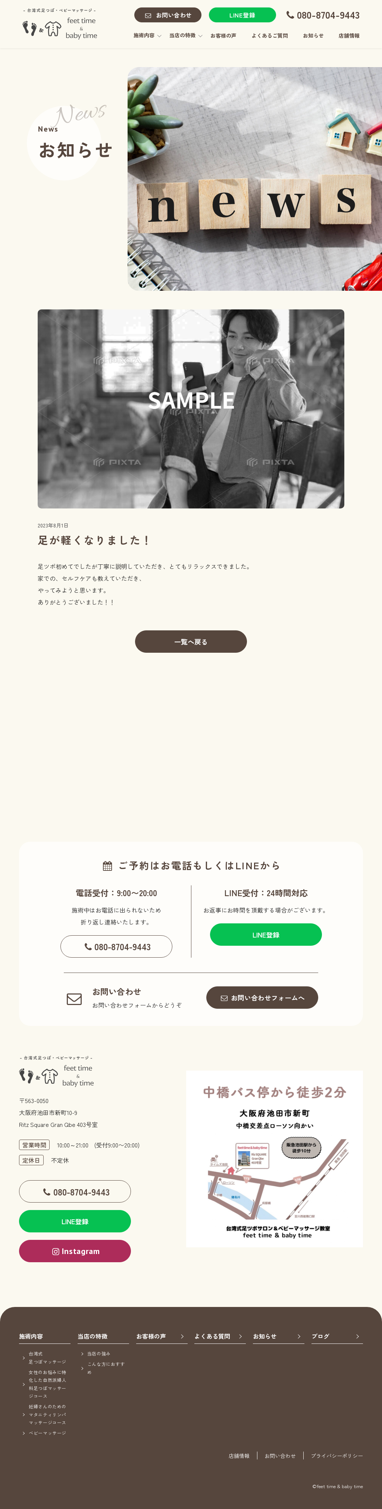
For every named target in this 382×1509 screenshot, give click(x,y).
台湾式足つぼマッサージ (47, 1357)
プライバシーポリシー (337, 1455)
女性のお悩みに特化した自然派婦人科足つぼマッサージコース (47, 1384)
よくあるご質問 (269, 35)
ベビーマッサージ (47, 1433)
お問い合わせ (167, 15)
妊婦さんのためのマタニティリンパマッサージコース (47, 1414)
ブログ (320, 1336)
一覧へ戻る (191, 641)
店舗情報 (349, 35)
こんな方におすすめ (106, 1368)
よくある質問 (212, 1336)
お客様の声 (223, 35)
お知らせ (313, 35)
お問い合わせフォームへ (262, 998)
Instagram (75, 1251)
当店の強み (99, 1353)
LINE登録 (242, 14)
